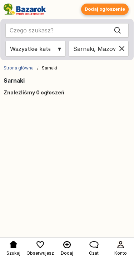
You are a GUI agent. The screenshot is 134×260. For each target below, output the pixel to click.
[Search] (117, 30)
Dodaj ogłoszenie (105, 9)
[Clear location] (121, 48)
